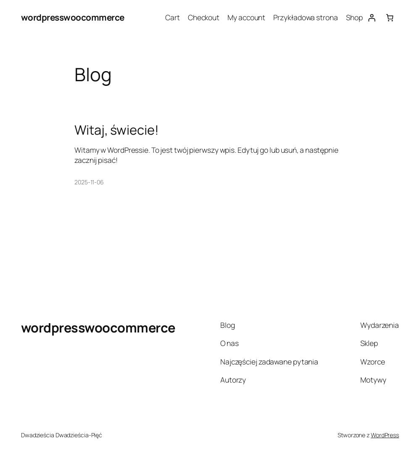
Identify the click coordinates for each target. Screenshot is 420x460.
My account (246, 17)
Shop (354, 17)
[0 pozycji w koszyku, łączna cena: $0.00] (390, 17)
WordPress (385, 435)
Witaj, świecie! (116, 129)
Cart (172, 17)
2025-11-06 (89, 182)
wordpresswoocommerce (72, 17)
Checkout (203, 17)
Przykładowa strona (305, 17)
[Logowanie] (371, 17)
